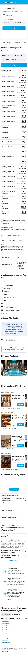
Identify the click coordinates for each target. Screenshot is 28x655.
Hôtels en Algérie (6, 629)
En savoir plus (6, 223)
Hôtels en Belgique (6, 642)
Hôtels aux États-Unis (7, 632)
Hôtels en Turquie (6, 625)
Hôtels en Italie (5, 640)
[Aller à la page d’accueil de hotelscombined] (10, 2)
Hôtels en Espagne (6, 638)
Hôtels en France (5, 627)
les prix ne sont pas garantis (12, 649)
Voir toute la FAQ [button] (14, 560)
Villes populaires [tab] (16, 614)
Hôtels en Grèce (5, 636)
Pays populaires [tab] (6, 614)
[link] (11, 408)
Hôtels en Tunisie (6, 623)
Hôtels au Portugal (6, 634)
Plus (2, 250)
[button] (2, 2)
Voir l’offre (20, 404)
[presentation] (7, 50)
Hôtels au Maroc (5, 621)
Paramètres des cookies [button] (6, 233)
